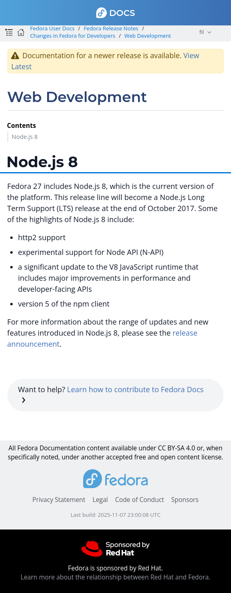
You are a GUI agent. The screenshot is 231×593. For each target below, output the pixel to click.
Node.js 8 (24, 136)
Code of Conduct (139, 499)
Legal (100, 499)
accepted (119, 457)
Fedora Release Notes (111, 28)
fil (201, 32)
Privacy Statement (58, 499)
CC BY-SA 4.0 (176, 448)
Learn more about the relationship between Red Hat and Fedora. (115, 577)
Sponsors (185, 499)
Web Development (148, 35)
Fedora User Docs (52, 28)
